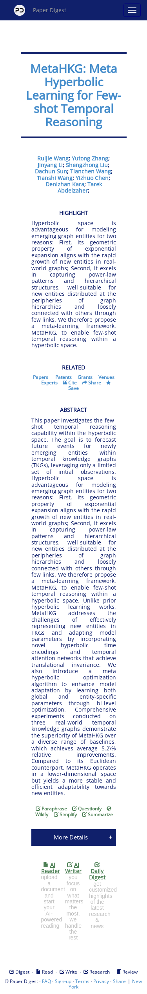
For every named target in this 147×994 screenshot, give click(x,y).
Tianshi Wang (55, 178)
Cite (72, 382)
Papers (40, 377)
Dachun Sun (51, 171)
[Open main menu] (132, 10)
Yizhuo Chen (92, 178)
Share (94, 382)
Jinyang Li (50, 165)
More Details (71, 837)
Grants (85, 377)
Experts (49, 382)
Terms (82, 981)
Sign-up (63, 981)
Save (73, 388)
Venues (106, 377)
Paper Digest (40, 10)
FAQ (46, 981)
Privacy (101, 981)
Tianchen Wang (90, 171)
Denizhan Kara (64, 184)
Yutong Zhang (90, 158)
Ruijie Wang (53, 158)
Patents (63, 377)
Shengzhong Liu (87, 165)
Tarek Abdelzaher (80, 187)
